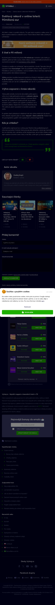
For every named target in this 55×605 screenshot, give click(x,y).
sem (43, 301)
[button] (49, 292)
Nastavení (27, 307)
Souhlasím (29, 312)
